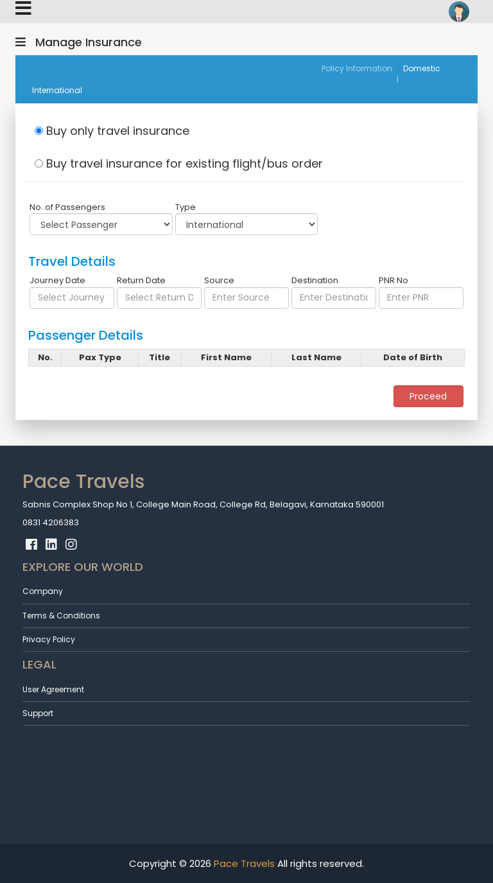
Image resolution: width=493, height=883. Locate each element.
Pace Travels (243, 863)
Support (37, 713)
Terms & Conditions (61, 615)
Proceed (428, 396)
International (57, 90)
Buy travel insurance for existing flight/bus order (179, 163)
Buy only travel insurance (112, 131)
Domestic (421, 68)
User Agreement (53, 689)
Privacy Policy (48, 639)
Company (42, 591)
